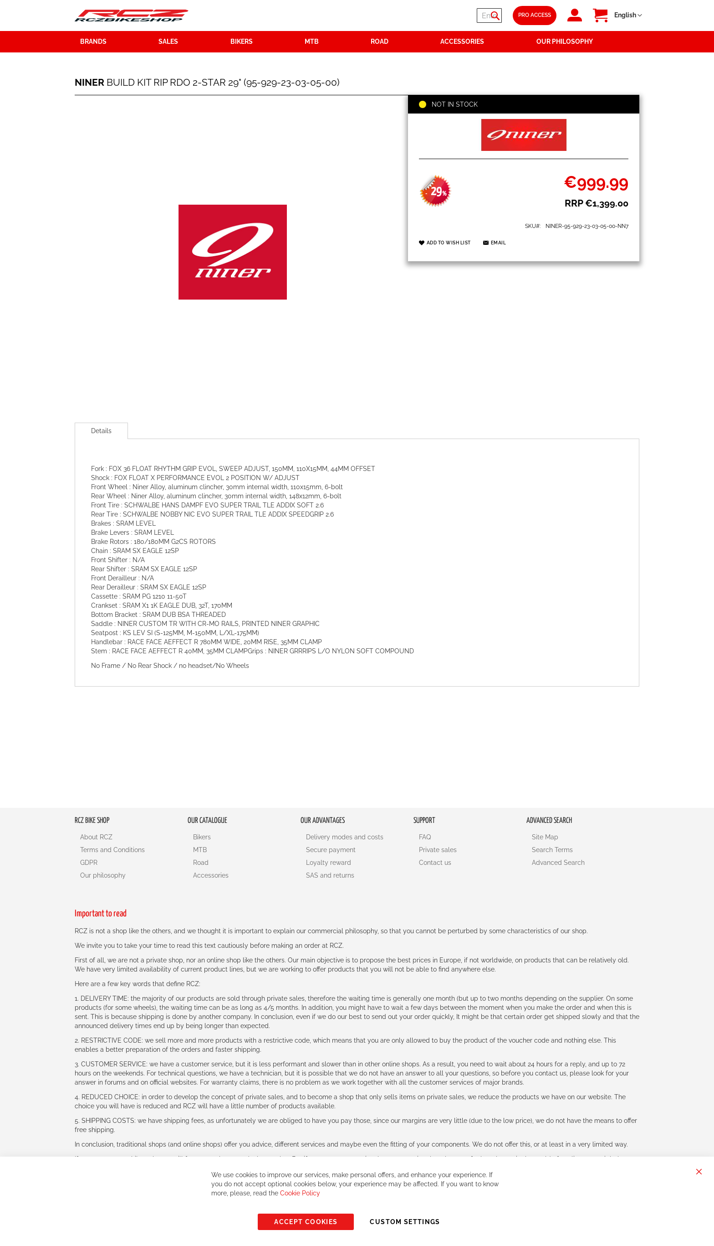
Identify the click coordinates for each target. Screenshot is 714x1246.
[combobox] (447, 15)
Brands (93, 41)
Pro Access (534, 15)
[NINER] (523, 148)
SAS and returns (330, 875)
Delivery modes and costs (344, 837)
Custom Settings (405, 1221)
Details (101, 430)
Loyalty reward (328, 862)
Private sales (438, 849)
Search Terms (552, 849)
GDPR (88, 862)
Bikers (202, 837)
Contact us (435, 862)
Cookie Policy (300, 1193)
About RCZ (96, 837)
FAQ (425, 837)
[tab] (101, 431)
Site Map (545, 837)
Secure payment (331, 849)
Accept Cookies (305, 1221)
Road (201, 862)
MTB (200, 849)
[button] (628, 15)
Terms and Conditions (112, 849)
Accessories (211, 875)
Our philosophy (103, 875)
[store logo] (132, 15)
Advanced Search (558, 862)
